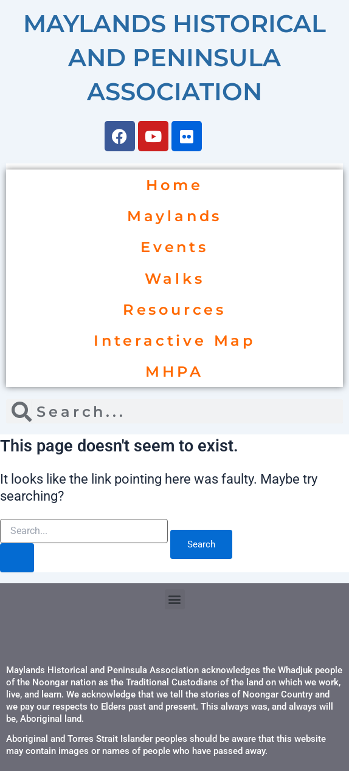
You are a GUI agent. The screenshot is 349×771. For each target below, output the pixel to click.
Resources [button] (174, 309)
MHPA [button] (174, 371)
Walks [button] (175, 278)
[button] (175, 599)
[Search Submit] (17, 557)
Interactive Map (174, 340)
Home (174, 185)
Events (174, 247)
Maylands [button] (174, 216)
